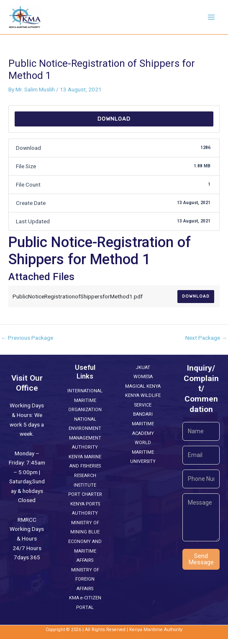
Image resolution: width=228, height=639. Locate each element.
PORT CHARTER (85, 494)
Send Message (201, 559)
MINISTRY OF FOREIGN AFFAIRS (85, 579)
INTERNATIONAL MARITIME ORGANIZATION (84, 400)
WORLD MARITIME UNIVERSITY (143, 452)
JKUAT (143, 367)
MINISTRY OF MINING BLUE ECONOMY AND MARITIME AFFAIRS (85, 541)
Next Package (206, 338)
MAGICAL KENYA (143, 386)
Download (114, 119)
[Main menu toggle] (211, 17)
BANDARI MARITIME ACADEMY (143, 424)
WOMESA (143, 376)
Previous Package (27, 338)
